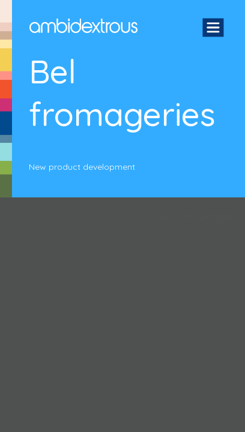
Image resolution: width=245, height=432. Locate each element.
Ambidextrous (83, 26)
